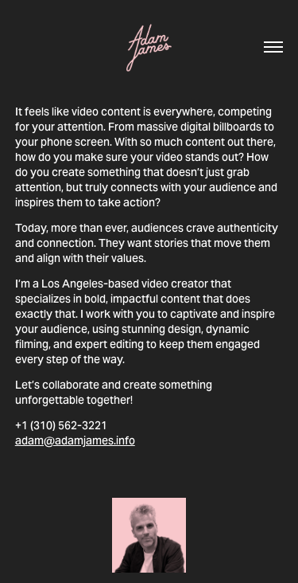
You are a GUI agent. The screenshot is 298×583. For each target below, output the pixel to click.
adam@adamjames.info (75, 440)
